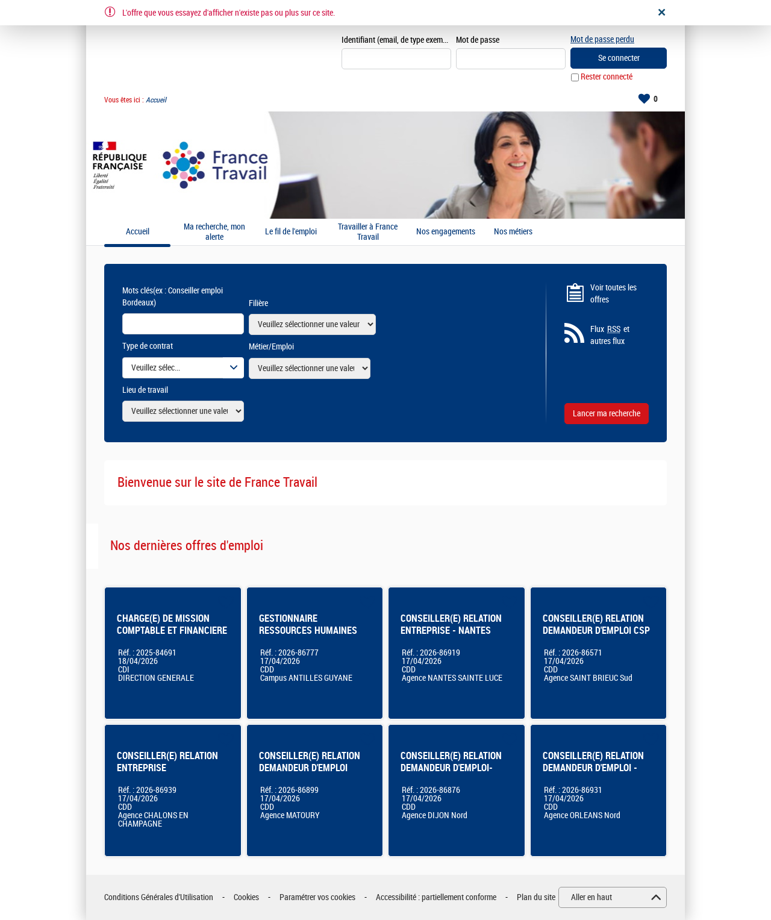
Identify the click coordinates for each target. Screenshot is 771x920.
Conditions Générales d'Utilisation (158, 897)
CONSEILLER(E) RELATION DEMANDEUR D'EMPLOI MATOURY (309, 768)
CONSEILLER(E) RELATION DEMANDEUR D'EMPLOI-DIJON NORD (451, 768)
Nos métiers (513, 232)
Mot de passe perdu (602, 39)
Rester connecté (606, 77)
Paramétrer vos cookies (317, 897)
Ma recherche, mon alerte (214, 232)
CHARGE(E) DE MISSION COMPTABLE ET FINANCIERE (172, 624)
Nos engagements (445, 232)
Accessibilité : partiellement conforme (436, 897)
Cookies (246, 897)
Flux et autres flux (609, 335)
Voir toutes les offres (613, 294)
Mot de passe (477, 40)
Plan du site (536, 897)
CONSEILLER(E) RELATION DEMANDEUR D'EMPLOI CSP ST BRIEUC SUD (596, 630)
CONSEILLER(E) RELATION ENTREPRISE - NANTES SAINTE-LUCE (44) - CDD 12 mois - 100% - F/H (454, 636)
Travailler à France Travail (368, 232)
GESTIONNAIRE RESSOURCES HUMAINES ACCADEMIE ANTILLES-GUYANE (308, 636)
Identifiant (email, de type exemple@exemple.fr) (396, 40)
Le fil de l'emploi (291, 232)
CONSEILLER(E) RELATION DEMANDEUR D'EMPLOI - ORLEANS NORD (593, 768)
